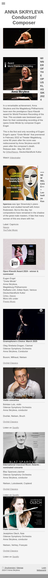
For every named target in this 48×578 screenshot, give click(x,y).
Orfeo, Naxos (9, 296)
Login (44, 568)
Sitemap (20, 568)
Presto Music (9, 301)
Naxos (6, 227)
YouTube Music (10, 230)
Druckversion (9, 568)
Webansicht (41, 570)
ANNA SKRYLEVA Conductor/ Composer (24, 17)
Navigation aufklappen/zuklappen (24, 3)
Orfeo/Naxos (12, 152)
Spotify (15, 427)
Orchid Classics (10, 363)
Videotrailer (15, 158)
